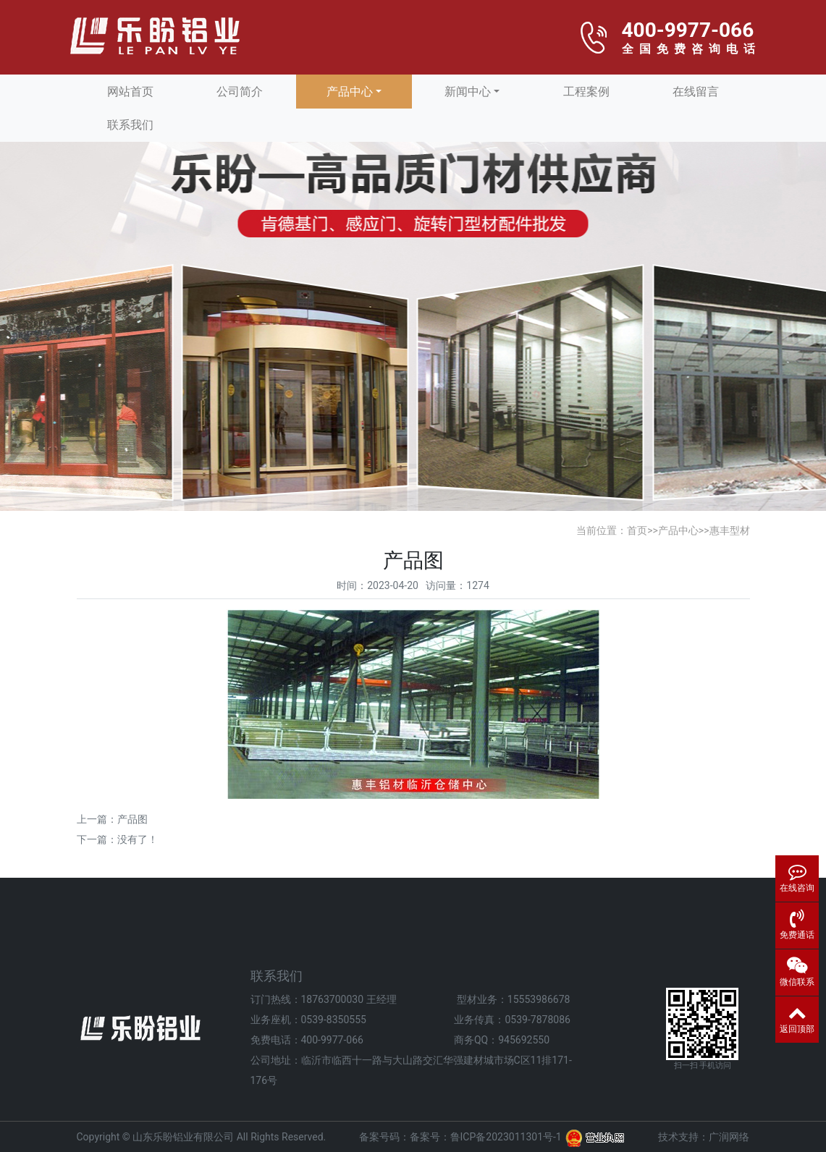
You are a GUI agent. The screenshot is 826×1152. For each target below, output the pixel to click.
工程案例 (586, 91)
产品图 (132, 819)
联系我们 (130, 125)
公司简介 (239, 91)
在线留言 (696, 91)
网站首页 (130, 91)
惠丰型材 (729, 530)
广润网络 (729, 1137)
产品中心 (349, 91)
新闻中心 (467, 91)
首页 (637, 530)
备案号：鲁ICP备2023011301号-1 (486, 1137)
